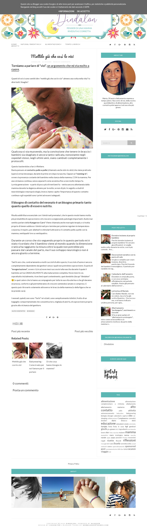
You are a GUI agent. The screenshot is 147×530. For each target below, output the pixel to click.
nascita (133, 435)
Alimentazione (52, 44)
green (112, 429)
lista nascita (114, 432)
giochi (104, 429)
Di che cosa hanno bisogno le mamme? (54, 365)
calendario (118, 416)
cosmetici (132, 418)
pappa (113, 438)
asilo (120, 411)
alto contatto (18, 311)
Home (14, 44)
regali (103, 441)
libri (107, 432)
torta (125, 449)
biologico (104, 416)
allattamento (131, 404)
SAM (108, 444)
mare (112, 435)
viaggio (104, 451)
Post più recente (20, 331)
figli (126, 426)
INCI (117, 429)
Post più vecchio (84, 331)
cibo (130, 415)
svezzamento (110, 449)
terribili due (119, 449)
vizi (110, 452)
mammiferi (104, 435)
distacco (124, 421)
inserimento (131, 429)
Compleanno (123, 418)
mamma (130, 432)
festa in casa (118, 427)
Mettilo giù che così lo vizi (52, 56)
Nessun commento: (62, 62)
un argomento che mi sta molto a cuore (50, 67)
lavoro (103, 433)
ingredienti (123, 429)
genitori (132, 426)
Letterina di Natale (120, 291)
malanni (122, 433)
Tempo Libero (72, 44)
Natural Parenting (30, 44)
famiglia (104, 426)
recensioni (132, 438)
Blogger (95, 523)
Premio (125, 437)
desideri (104, 421)
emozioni (120, 424)
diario (114, 420)
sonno (109, 447)
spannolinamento (118, 446)
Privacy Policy (73, 464)
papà (108, 437)
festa (110, 427)
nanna (126, 435)
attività (132, 410)
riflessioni (129, 440)
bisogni (30, 311)
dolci (134, 420)
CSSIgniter (55, 525)
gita (108, 429)
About (14, 46)
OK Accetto (83, 11)
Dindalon (109, 344)
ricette (110, 440)
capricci (125, 416)
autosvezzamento (107, 413)
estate (126, 424)
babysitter (120, 413)
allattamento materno (113, 407)
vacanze (132, 449)
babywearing (131, 413)
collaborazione (112, 418)
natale (103, 437)
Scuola (117, 443)
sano (112, 444)
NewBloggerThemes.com (96, 525)
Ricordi (118, 441)
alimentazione (108, 401)
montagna (119, 435)
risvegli (103, 444)
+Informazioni (66, 11)
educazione (108, 423)
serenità (124, 444)
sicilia (129, 444)
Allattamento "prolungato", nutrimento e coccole (123, 310)
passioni (119, 438)
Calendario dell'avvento (122, 274)
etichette (132, 424)
